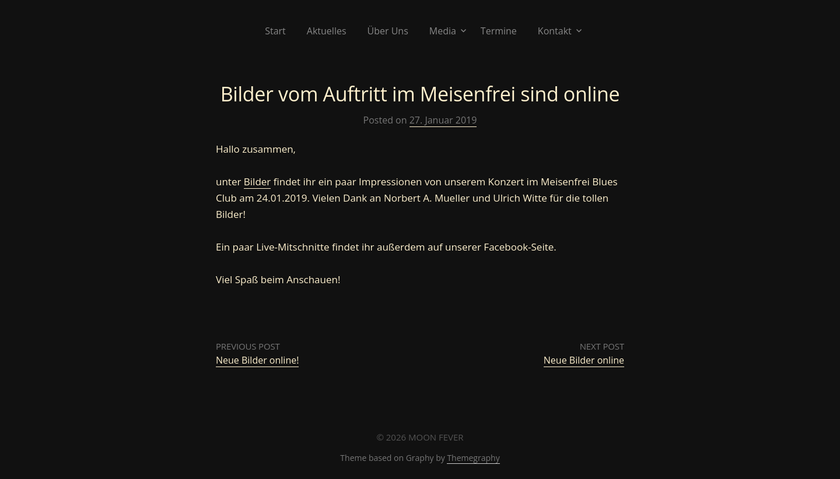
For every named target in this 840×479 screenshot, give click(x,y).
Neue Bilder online (584, 360)
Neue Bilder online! (257, 360)
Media (442, 30)
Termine (499, 30)
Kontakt (555, 30)
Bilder (257, 181)
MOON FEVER (436, 437)
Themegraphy (473, 457)
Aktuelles (326, 30)
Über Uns (388, 30)
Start (275, 30)
